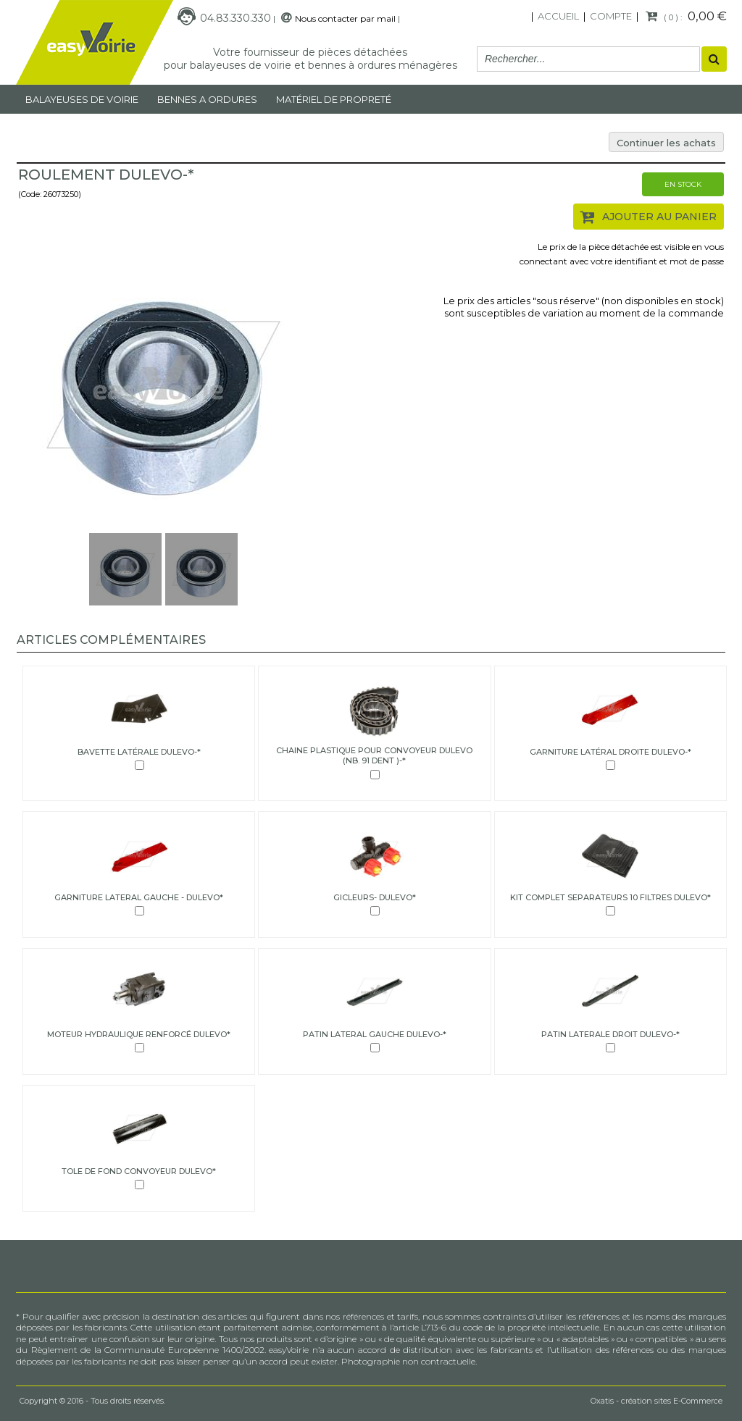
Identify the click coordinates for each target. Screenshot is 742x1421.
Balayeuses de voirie (81, 99)
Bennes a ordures (207, 99)
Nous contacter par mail (345, 18)
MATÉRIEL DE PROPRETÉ (333, 99)
